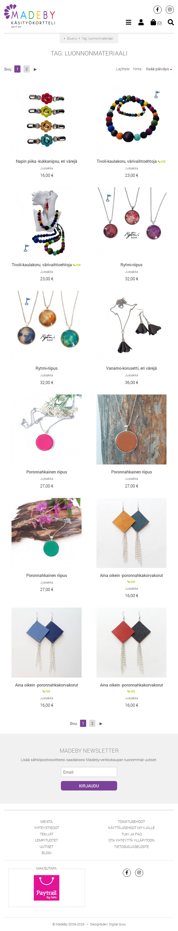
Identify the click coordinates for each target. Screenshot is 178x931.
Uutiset (46, 846)
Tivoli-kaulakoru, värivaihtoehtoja (127, 161)
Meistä (46, 821)
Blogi (47, 852)
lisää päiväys (157, 68)
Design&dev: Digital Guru (108, 924)
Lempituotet (46, 840)
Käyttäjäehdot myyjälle (131, 827)
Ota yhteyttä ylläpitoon (131, 840)
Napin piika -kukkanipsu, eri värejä (46, 161)
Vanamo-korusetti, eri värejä (131, 368)
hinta (137, 68)
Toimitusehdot (131, 821)
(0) (156, 23)
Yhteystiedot (46, 827)
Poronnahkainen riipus (46, 471)
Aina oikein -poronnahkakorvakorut (131, 575)
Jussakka (46, 168)
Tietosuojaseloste (131, 846)
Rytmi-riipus (131, 264)
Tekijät (46, 834)
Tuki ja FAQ (131, 834)
